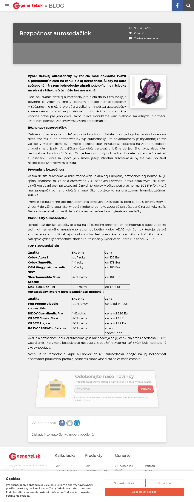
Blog (56, 5)
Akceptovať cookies (144, 491)
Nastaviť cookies (124, 483)
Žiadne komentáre (146, 38)
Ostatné (139, 33)
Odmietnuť (165, 483)
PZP (57, 465)
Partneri (150, 465)
